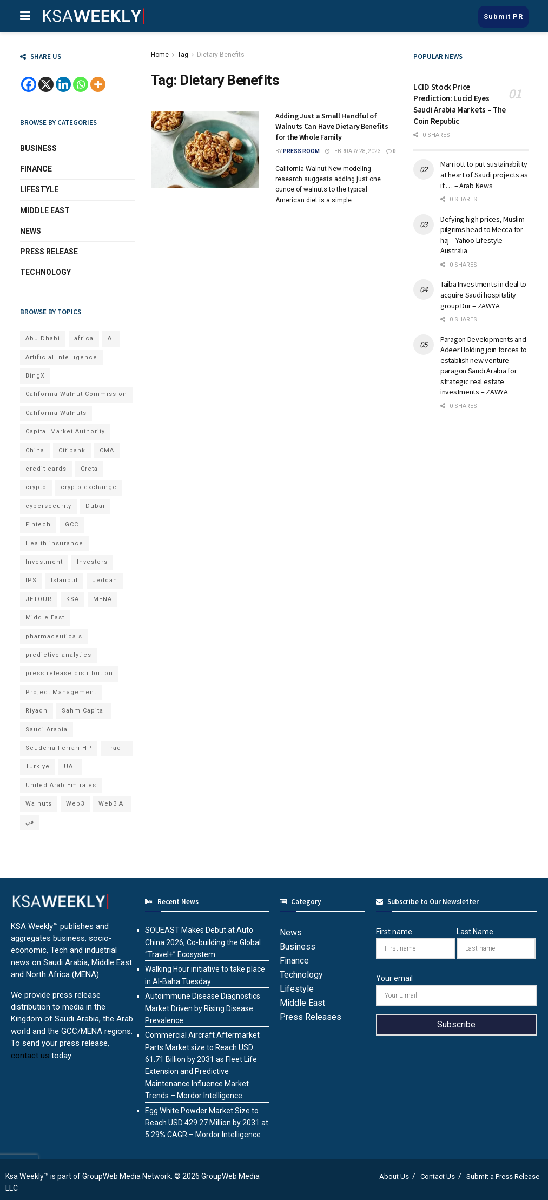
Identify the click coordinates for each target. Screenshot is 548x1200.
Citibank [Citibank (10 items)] (71, 450)
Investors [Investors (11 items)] (92, 561)
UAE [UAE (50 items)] (70, 766)
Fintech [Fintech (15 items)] (38, 524)
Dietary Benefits (221, 54)
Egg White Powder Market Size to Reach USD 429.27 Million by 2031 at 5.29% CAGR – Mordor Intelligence (206, 1122)
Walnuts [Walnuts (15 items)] (38, 803)
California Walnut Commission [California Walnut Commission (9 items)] (76, 394)
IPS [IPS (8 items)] (31, 580)
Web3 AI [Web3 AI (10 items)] (112, 803)
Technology (45, 272)
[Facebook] (28, 84)
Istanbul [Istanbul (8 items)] (64, 580)
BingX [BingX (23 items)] (35, 375)
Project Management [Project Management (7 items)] (60, 692)
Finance (36, 168)
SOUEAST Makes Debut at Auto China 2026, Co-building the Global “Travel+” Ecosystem (203, 942)
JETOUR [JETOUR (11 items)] (38, 599)
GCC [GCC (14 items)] (71, 524)
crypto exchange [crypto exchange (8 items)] (89, 487)
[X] (46, 84)
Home (160, 54)
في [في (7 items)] (29, 822)
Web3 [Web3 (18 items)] (75, 803)
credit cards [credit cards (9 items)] (46, 468)
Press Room (301, 151)
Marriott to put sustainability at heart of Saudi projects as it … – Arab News (484, 174)
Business (38, 148)
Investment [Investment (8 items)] (44, 561)
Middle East (45, 210)
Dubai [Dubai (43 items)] (95, 506)
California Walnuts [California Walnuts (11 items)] (56, 413)
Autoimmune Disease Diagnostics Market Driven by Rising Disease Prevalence (202, 1008)
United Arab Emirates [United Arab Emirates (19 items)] (60, 785)
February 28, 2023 (353, 151)
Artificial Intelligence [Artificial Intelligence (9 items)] (61, 357)
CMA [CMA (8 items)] (107, 450)
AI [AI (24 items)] (111, 338)
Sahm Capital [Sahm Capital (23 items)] (83, 710)
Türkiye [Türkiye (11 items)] (37, 766)
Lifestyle (39, 189)
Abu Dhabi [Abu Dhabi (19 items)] (42, 338)
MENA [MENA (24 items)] (102, 599)
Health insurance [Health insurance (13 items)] (54, 543)
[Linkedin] (63, 84)
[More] (97, 84)
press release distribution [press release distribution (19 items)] (69, 673)
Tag (182, 54)
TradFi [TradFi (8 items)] (116, 747)
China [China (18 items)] (34, 450)
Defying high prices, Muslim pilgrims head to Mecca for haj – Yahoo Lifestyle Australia (482, 235)
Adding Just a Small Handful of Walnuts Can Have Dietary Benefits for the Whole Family (331, 126)
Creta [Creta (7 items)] (89, 468)
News (30, 231)
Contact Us (437, 1176)
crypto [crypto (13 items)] (36, 487)
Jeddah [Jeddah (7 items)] (104, 580)
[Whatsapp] (80, 84)
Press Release (49, 251)
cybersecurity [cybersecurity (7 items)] (48, 506)
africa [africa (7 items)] (84, 338)
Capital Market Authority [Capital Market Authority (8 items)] (65, 431)
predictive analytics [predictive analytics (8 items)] (58, 654)
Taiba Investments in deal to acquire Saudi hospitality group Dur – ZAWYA (483, 294)
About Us (394, 1176)
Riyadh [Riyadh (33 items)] (36, 710)
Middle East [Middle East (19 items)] (44, 617)
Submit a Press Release (502, 1176)
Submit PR (503, 16)
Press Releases (310, 1017)
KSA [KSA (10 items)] (72, 599)
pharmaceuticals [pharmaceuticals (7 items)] (53, 636)
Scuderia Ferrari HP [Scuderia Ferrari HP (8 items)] (58, 747)
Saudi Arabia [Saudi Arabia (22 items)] (46, 729)
